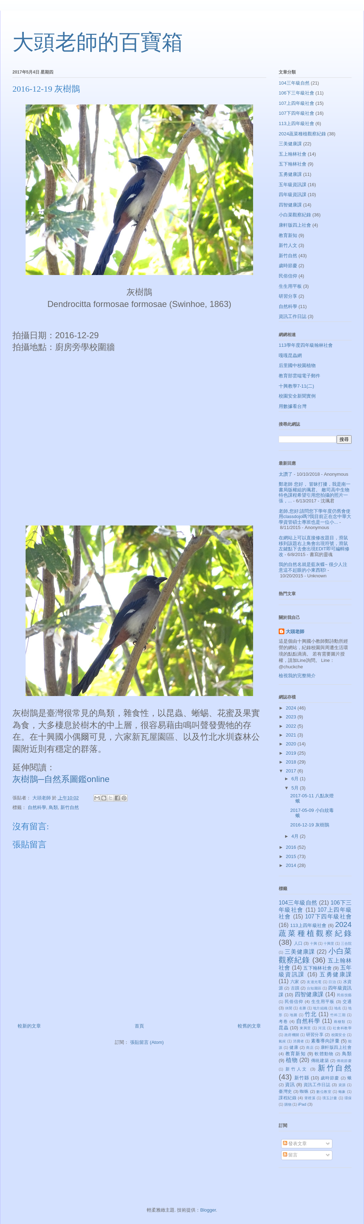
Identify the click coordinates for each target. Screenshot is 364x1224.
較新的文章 (29, 1026)
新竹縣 (301, 1077)
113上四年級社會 (296, 123)
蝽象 (342, 1092)
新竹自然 (69, 807)
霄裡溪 (310, 1098)
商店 (310, 1048)
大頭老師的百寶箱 (97, 42)
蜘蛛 (304, 1091)
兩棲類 (340, 1022)
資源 (342, 1085)
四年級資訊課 (292, 194)
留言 (290, 1155)
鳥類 (53, 807)
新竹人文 (288, 245)
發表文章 (295, 1143)
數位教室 (323, 1092)
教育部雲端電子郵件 (299, 375)
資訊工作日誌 (292, 316)
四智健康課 (290, 204)
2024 (292, 708)
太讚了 (286, 474)
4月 (295, 836)
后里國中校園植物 (297, 365)
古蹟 (295, 988)
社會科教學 (342, 1028)
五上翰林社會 (292, 154)
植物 (292, 1060)
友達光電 (314, 982)
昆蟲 (283, 1027)
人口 (298, 943)
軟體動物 (324, 1053)
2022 (292, 726)
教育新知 (288, 235)
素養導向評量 (325, 1041)
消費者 (298, 1041)
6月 (295, 778)
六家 (294, 981)
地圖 (294, 1015)
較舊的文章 (249, 1026)
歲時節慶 (288, 265)
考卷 (283, 1021)
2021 (292, 735)
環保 (348, 1098)
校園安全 (338, 1035)
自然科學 (37, 807)
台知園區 (314, 988)
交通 (347, 1001)
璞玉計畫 (329, 1098)
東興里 (305, 1028)
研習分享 (288, 296)
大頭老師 (295, 631)
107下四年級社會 (296, 113)
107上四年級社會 (296, 103)
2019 (292, 753)
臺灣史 (285, 1091)
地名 (337, 1008)
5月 (295, 788)
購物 (287, 1104)
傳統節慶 (344, 1061)
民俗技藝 (344, 995)
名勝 (302, 1008)
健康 (293, 1047)
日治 (332, 982)
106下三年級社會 (296, 93)
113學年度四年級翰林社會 (306, 345)
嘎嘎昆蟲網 (290, 355)
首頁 (139, 1026)
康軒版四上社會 (295, 225)
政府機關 (291, 1035)
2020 (292, 743)
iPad (302, 1104)
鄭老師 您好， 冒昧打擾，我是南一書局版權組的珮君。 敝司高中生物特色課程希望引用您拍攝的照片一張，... (314, 492)
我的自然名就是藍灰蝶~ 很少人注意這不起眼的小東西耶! (313, 567)
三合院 (346, 943)
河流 (322, 1028)
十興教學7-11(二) (296, 386)
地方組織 (320, 1008)
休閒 (288, 1008)
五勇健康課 (290, 174)
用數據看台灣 (292, 406)
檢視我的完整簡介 (297, 675)
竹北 (311, 1014)
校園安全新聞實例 (297, 396)
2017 (292, 770)
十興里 (328, 943)
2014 (292, 865)
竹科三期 (338, 1015)
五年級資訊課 (292, 184)
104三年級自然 (294, 83)
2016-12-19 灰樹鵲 (309, 824)
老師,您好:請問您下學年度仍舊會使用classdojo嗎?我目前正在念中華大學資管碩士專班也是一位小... (315, 516)
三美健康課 (290, 143)
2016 (292, 847)
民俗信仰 (288, 276)
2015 (292, 856)
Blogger (208, 1210)
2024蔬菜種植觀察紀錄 (302, 133)
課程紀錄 (287, 1097)
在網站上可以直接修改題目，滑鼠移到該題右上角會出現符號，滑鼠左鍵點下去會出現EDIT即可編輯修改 (314, 546)
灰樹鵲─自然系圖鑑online (60, 779)
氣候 (282, 1041)
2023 (292, 716)
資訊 (290, 1084)
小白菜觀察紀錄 (295, 214)
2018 (292, 762)
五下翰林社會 (292, 164)
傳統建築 (320, 1060)
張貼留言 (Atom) (147, 1042)
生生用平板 (290, 286)
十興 (313, 943)
